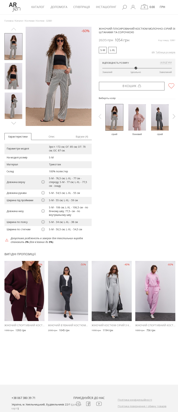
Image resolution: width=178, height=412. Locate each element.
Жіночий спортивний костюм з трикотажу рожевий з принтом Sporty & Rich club (155, 325)
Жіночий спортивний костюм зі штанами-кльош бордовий (24, 325)
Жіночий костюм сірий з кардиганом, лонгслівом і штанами (112, 325)
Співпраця (81, 7)
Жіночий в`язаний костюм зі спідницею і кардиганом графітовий (68, 325)
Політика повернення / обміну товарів (142, 406)
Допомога (59, 7)
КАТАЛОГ (37, 7)
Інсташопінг (106, 7)
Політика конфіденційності (135, 399)
